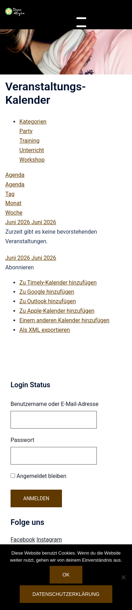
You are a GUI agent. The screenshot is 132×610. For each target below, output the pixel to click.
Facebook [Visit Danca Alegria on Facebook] (23, 539)
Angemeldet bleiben (38, 476)
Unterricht (31, 150)
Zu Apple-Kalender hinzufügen (56, 310)
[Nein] (123, 577)
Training (29, 140)
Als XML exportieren (44, 330)
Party (25, 131)
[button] (19, 267)
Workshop (32, 159)
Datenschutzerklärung (65, 594)
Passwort (22, 440)
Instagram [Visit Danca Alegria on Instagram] (49, 539)
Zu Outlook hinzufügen (47, 301)
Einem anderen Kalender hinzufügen (64, 320)
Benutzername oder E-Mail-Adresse (55, 404)
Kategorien (32, 121)
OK (65, 575)
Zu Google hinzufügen (46, 291)
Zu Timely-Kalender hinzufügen (58, 282)
